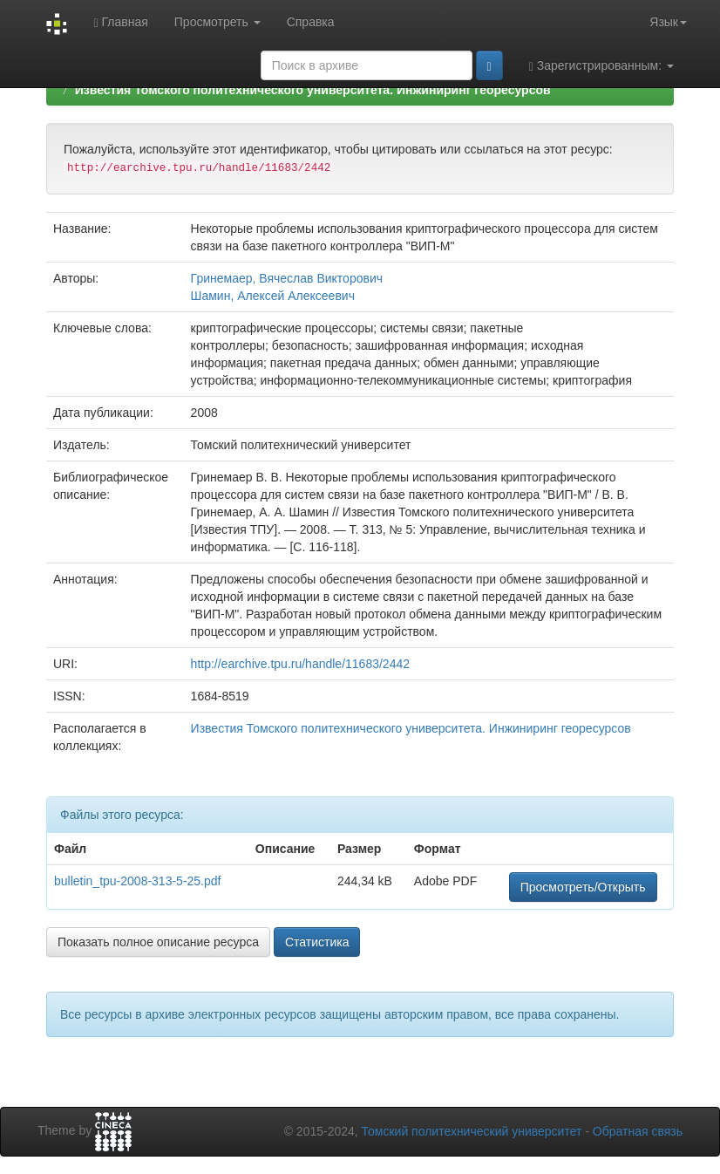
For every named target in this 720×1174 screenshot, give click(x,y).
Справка (311, 22)
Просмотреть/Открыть (583, 887)
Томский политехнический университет (472, 1131)
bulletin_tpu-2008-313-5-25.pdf (137, 881)
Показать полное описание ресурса (158, 942)
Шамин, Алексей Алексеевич (273, 296)
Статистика (317, 942)
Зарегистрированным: (601, 65)
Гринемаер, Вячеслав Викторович (287, 278)
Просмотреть (217, 22)
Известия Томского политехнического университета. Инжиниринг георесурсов (313, 90)
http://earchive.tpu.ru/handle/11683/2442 (300, 664)
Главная (120, 22)
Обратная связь (638, 1131)
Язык (668, 22)
